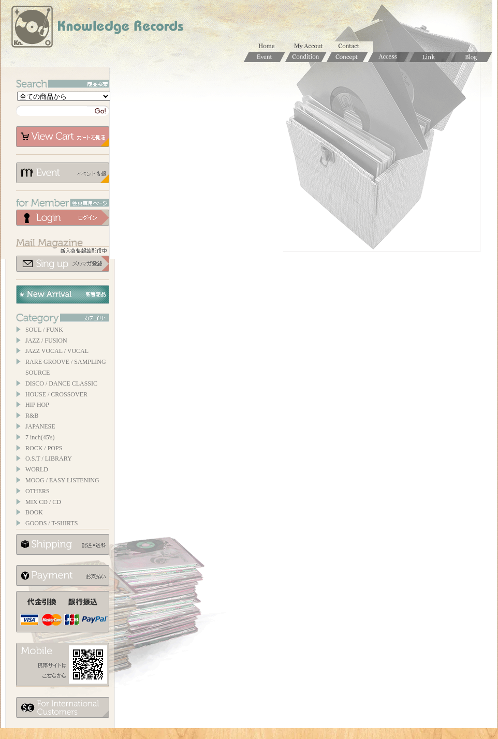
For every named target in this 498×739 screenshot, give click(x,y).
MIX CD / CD (43, 502)
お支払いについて (62, 575)
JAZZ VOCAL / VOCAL (57, 350)
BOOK (34, 512)
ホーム (269, 46)
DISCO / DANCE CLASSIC (61, 383)
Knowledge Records (96, 28)
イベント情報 (62, 172)
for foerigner (62, 707)
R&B (31, 415)
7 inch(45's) (39, 437)
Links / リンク (430, 57)
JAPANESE (40, 426)
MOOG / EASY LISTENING (62, 480)
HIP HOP (37, 404)
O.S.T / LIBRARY (48, 458)
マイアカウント (311, 46)
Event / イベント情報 (264, 57)
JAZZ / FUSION (46, 340)
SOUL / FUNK (44, 329)
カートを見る (62, 136)
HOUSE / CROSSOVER (56, 394)
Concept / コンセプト (347, 57)
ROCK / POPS (43, 448)
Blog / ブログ (471, 57)
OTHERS (37, 491)
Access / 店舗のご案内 (388, 57)
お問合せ (352, 46)
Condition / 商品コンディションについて (306, 57)
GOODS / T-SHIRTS (51, 523)
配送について (62, 544)
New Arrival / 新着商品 (62, 294)
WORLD (36, 469)
